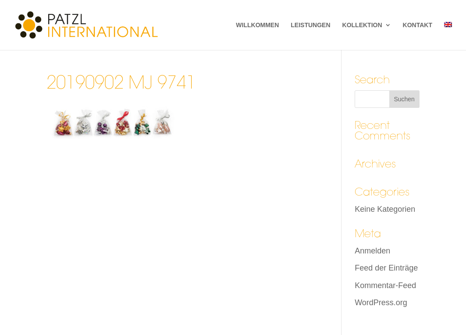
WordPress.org (381, 302)
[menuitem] (448, 36)
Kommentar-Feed (385, 285)
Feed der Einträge (386, 268)
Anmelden (372, 250)
